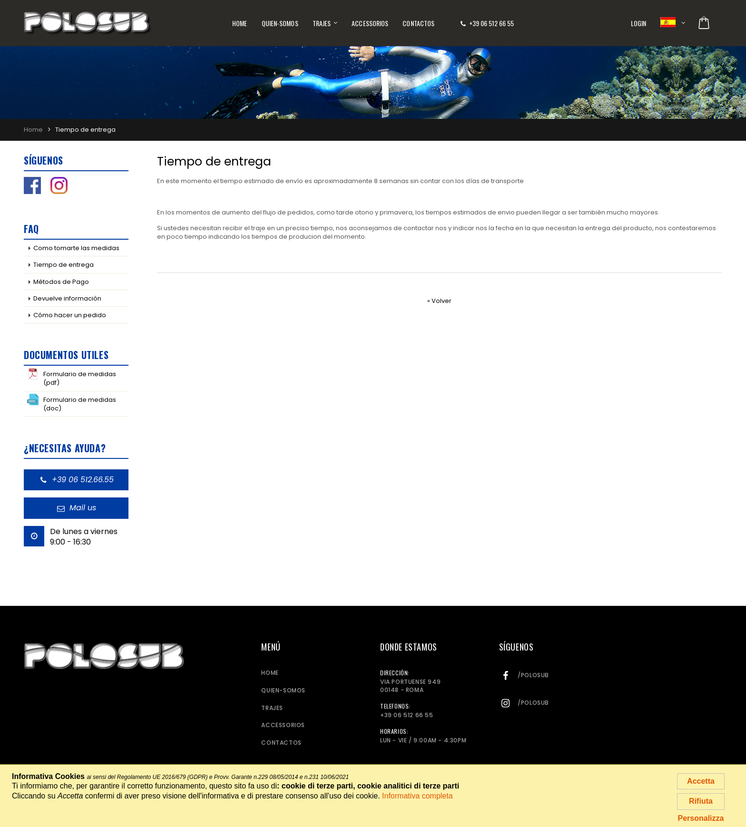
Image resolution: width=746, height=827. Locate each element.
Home (239, 23)
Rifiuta (701, 801)
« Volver (439, 300)
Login (639, 23)
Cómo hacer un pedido (69, 315)
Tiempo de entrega (63, 264)
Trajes (322, 23)
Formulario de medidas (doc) (71, 403)
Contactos (418, 23)
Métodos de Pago (61, 281)
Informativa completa (417, 796)
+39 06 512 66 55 (491, 23)
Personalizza (701, 818)
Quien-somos (280, 23)
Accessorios (370, 23)
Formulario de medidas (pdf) (71, 377)
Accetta (701, 781)
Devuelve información (67, 298)
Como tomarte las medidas (76, 248)
